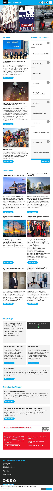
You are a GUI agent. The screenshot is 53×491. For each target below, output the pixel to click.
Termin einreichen (8, 484)
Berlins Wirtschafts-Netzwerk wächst (36, 441)
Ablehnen (43, 489)
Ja (38, 327)
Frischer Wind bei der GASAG (35, 445)
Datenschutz (6, 471)
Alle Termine (45, 161)
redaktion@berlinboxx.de (8, 467)
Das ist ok (49, 489)
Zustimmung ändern (7, 474)
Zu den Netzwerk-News (12, 445)
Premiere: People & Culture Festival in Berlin (37, 437)
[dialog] (26, 488)
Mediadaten (5, 473)
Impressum (5, 470)
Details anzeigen (5, 489)
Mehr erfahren (8, 78)
